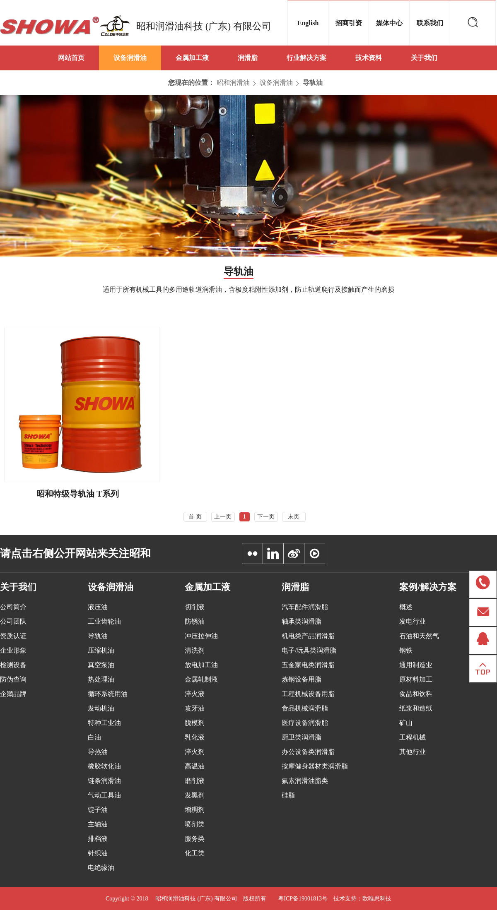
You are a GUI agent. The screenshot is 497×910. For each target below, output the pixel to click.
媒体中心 (389, 22)
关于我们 (424, 57)
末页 (293, 517)
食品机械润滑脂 (305, 708)
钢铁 (406, 650)
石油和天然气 (419, 635)
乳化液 (195, 737)
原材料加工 (415, 679)
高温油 (195, 766)
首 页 (195, 517)
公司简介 (13, 606)
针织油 (98, 853)
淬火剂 (195, 751)
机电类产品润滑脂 (308, 635)
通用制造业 (415, 664)
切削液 (195, 606)
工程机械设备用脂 (308, 693)
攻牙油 (195, 708)
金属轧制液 (201, 679)
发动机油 (101, 708)
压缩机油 (101, 650)
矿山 (406, 722)
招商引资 (348, 22)
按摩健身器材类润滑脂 (315, 766)
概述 (406, 606)
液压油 (98, 606)
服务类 (195, 838)
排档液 (98, 838)
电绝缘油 (101, 867)
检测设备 (13, 664)
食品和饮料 (415, 693)
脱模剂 (195, 722)
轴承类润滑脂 (301, 621)
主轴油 (98, 824)
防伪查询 (13, 679)
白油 (94, 737)
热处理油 (101, 679)
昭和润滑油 (233, 82)
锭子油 (98, 809)
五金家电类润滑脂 (308, 664)
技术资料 (368, 57)
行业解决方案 (306, 57)
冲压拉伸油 (201, 635)
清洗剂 (195, 650)
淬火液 (195, 693)
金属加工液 (192, 57)
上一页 (223, 517)
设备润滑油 (130, 57)
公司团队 (13, 621)
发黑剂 (195, 795)
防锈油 (195, 621)
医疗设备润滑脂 (305, 722)
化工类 (195, 853)
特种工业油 (104, 722)
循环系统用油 (108, 693)
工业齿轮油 (104, 621)
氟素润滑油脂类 (305, 780)
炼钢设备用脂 (301, 679)
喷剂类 (195, 824)
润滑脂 (248, 57)
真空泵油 (101, 664)
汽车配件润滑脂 (305, 606)
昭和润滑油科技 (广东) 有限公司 (203, 26)
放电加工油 (201, 664)
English (308, 22)
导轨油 (313, 82)
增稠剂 (195, 809)
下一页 (266, 517)
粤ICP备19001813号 (303, 899)
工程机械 (412, 737)
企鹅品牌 (13, 693)
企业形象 (13, 650)
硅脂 (288, 795)
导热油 (98, 751)
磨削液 (195, 780)
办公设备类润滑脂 (308, 751)
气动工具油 (104, 795)
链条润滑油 (104, 780)
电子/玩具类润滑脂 (309, 650)
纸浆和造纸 (415, 708)
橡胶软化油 (104, 766)
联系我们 (430, 22)
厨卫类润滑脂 (301, 737)
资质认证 (13, 635)
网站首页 (71, 57)
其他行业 (412, 751)
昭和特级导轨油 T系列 (77, 493)
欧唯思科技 (376, 899)
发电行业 (412, 621)
